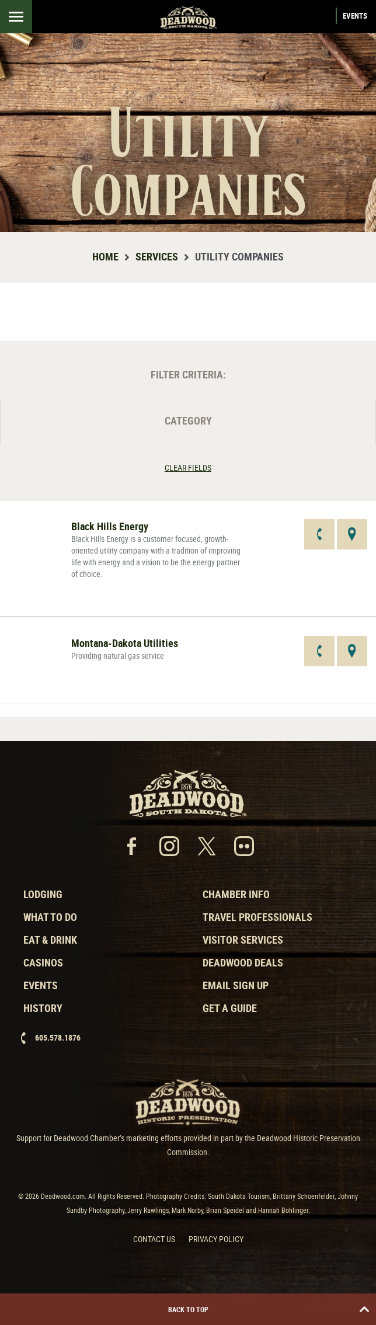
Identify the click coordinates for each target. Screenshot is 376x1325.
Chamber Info (236, 894)
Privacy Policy (216, 1238)
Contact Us (154, 1238)
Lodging (42, 894)
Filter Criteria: (188, 374)
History (42, 1008)
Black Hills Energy (109, 526)
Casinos (43, 962)
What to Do (50, 917)
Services (156, 256)
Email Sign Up (236, 985)
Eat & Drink (50, 940)
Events (355, 16)
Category (188, 420)
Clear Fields (188, 467)
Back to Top (269, 1309)
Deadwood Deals (243, 962)
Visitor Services (243, 940)
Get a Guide (230, 1008)
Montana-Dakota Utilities (124, 643)
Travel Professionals (257, 917)
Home (105, 256)
